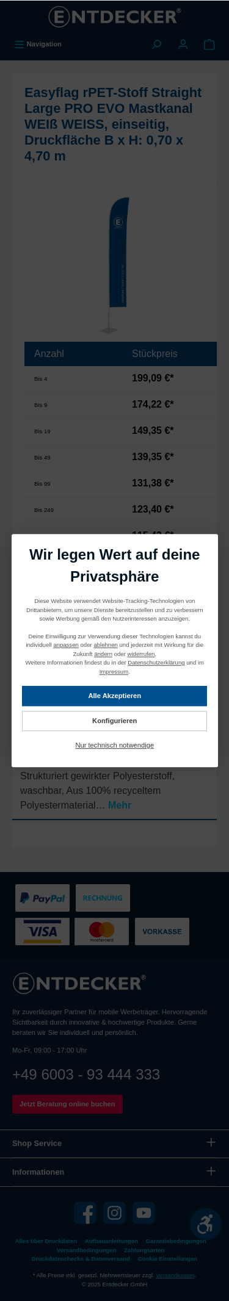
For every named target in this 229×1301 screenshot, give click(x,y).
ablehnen (105, 645)
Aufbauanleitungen (111, 1241)
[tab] (114, 775)
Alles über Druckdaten (46, 1241)
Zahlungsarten (144, 1250)
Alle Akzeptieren (114, 695)
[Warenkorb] (209, 44)
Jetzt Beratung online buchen (67, 1104)
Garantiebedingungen (176, 1241)
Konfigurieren (114, 720)
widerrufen (140, 654)
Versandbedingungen (87, 1250)
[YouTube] (144, 1213)
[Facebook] (85, 1213)
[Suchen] (156, 44)
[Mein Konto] (183, 44)
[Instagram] (114, 1213)
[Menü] (38, 44)
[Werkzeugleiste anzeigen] (206, 1224)
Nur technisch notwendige (114, 745)
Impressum (113, 671)
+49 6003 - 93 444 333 (86, 1074)
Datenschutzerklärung (156, 662)
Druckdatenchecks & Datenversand (81, 1258)
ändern (103, 654)
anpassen (66, 645)
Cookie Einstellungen (168, 1258)
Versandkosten (175, 1275)
